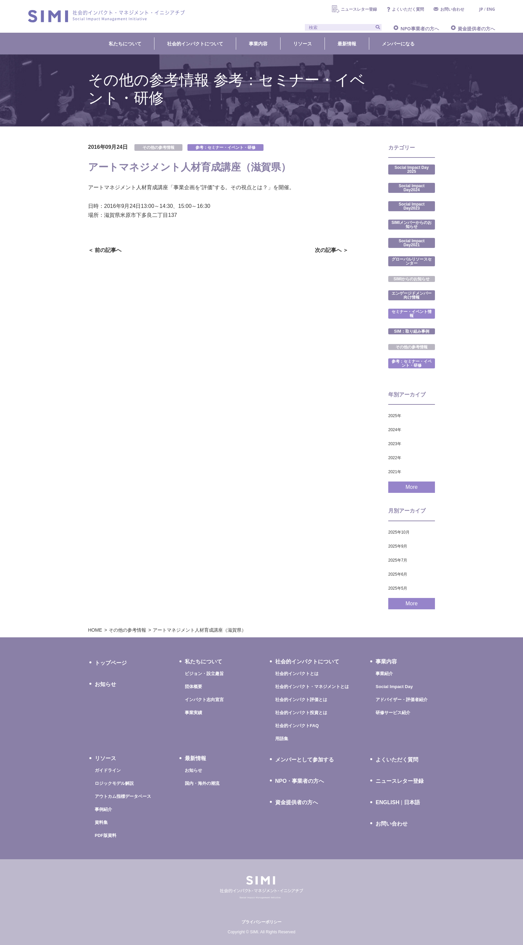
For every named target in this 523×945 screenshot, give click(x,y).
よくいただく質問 (408, 9)
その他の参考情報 (158, 147)
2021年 (394, 471)
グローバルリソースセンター (412, 261)
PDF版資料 (105, 835)
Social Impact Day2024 (411, 188)
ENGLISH (387, 802)
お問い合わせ (452, 9)
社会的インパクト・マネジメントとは (312, 686)
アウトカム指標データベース (123, 796)
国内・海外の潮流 (202, 783)
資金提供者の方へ (476, 28)
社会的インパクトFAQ (297, 725)
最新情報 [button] (347, 43)
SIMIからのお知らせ (412, 279)
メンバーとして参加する (304, 759)
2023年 (394, 443)
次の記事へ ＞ (331, 250)
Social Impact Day (394, 686)
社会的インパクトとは (297, 673)
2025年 (394, 415)
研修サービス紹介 (393, 712)
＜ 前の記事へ (104, 250)
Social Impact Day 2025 (412, 169)
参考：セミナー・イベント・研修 (225, 147)
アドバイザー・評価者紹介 (402, 699)
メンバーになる (398, 43)
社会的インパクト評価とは (301, 699)
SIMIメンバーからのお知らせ (412, 224)
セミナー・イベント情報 (412, 313)
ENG (491, 9)
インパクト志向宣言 (204, 699)
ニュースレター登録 (359, 9)
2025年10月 (399, 532)
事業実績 (193, 712)
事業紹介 (384, 673)
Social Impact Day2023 (411, 206)
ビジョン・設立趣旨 (204, 673)
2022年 (394, 457)
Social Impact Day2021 (411, 243)
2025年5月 (397, 588)
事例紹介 (103, 809)
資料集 (101, 822)
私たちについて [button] (125, 43)
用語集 (281, 738)
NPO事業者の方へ (419, 28)
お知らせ (105, 684)
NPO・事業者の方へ (299, 781)
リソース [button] (302, 43)
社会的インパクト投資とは (301, 712)
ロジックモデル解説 (114, 783)
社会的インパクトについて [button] (195, 43)
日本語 (412, 802)
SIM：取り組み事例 (411, 331)
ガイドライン (108, 770)
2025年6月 (397, 574)
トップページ (111, 663)
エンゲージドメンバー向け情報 (412, 295)
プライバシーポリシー (261, 922)
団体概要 (193, 686)
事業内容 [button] (258, 43)
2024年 (394, 429)
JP (481, 9)
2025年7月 (397, 560)
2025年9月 (397, 546)
